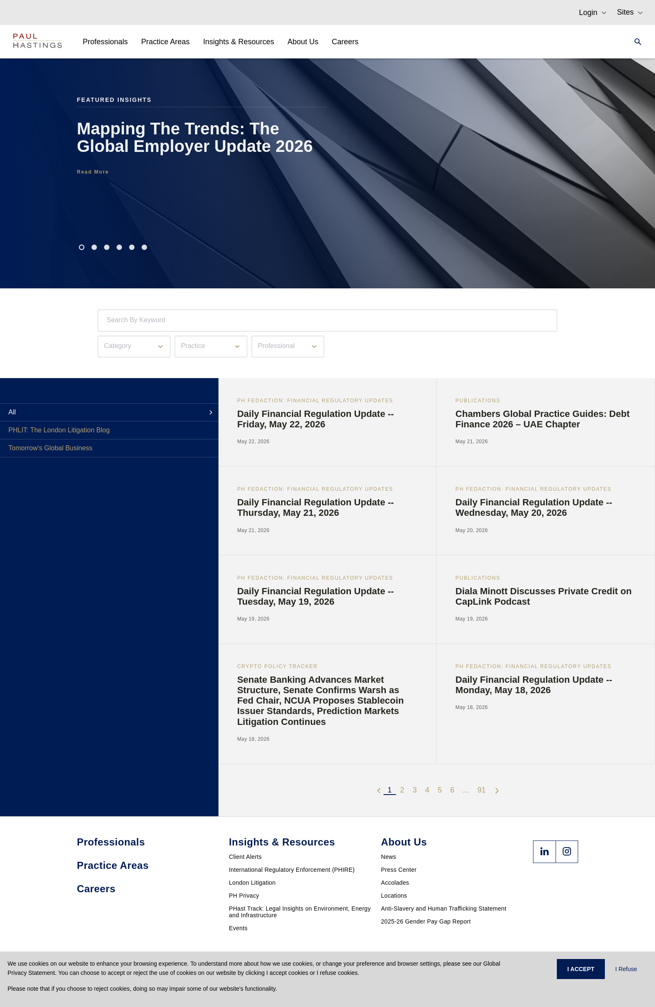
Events (238, 928)
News (388, 856)
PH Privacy (244, 895)
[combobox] (108, 320)
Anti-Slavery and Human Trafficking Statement (443, 908)
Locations (394, 895)
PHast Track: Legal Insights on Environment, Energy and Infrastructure (300, 912)
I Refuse (626, 969)
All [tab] (12, 412)
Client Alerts (245, 856)
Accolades (395, 882)
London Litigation (252, 882)
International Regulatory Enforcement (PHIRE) (292, 869)
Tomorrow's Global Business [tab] (50, 448)
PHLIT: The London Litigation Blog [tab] (59, 430)
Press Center (398, 869)
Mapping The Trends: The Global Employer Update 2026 (195, 137)
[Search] (635, 42)
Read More (93, 172)
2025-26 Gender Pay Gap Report (426, 921)
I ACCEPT (580, 969)
